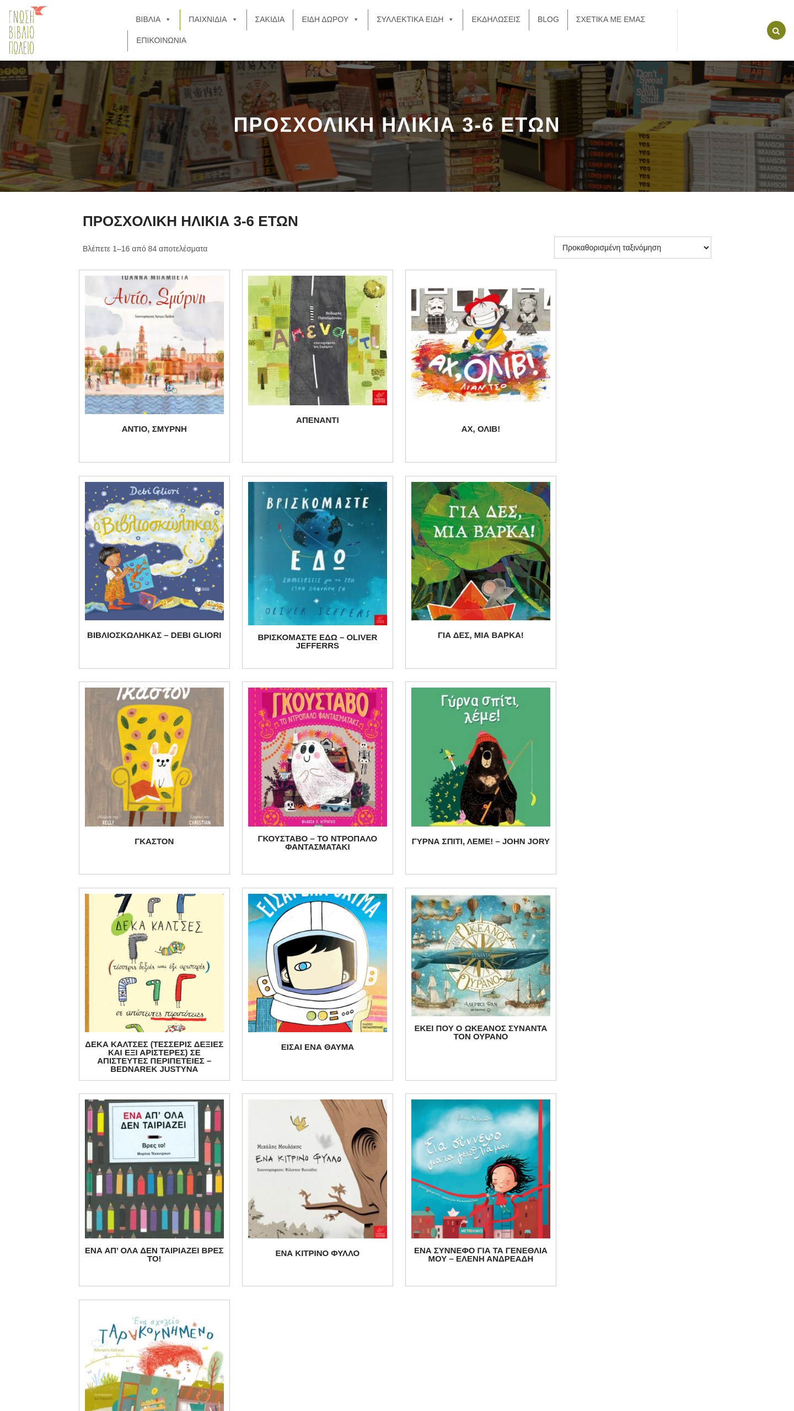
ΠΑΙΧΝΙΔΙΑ (213, 19)
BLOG (548, 19)
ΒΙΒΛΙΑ (153, 19)
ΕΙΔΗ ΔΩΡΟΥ (331, 19)
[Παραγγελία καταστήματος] (632, 248)
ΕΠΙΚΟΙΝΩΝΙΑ (161, 40)
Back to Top (676, 1398)
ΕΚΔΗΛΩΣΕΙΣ (496, 19)
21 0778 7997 (160, 1195)
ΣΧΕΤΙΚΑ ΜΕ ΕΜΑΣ (610, 19)
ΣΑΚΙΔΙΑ (270, 19)
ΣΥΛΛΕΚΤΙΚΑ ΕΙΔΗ (415, 19)
